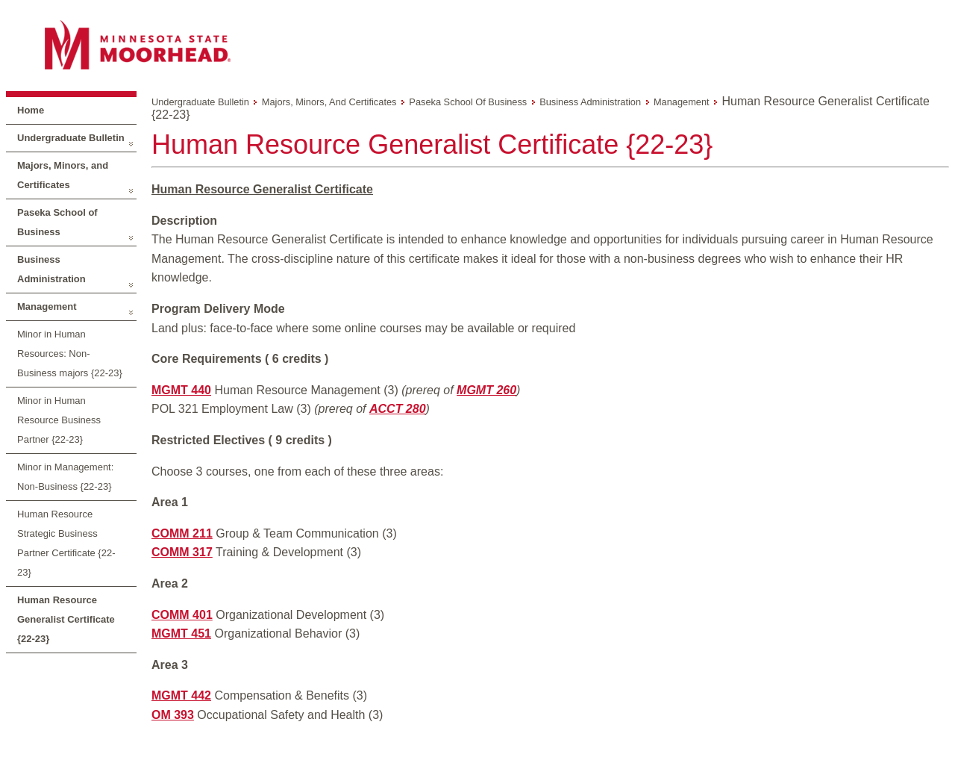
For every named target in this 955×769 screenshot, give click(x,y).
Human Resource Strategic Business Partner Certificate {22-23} (66, 543)
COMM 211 (182, 533)
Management (46, 306)
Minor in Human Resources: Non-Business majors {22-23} (69, 354)
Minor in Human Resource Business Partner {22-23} (59, 420)
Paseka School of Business (57, 222)
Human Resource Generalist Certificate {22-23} (66, 619)
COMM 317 (182, 552)
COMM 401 (182, 614)
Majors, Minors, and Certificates (62, 175)
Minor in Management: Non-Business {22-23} (65, 476)
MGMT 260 (486, 390)
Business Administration (51, 269)
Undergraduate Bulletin (71, 137)
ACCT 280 (397, 408)
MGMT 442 (181, 695)
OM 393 (172, 715)
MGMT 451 (181, 633)
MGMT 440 (181, 390)
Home (30, 110)
